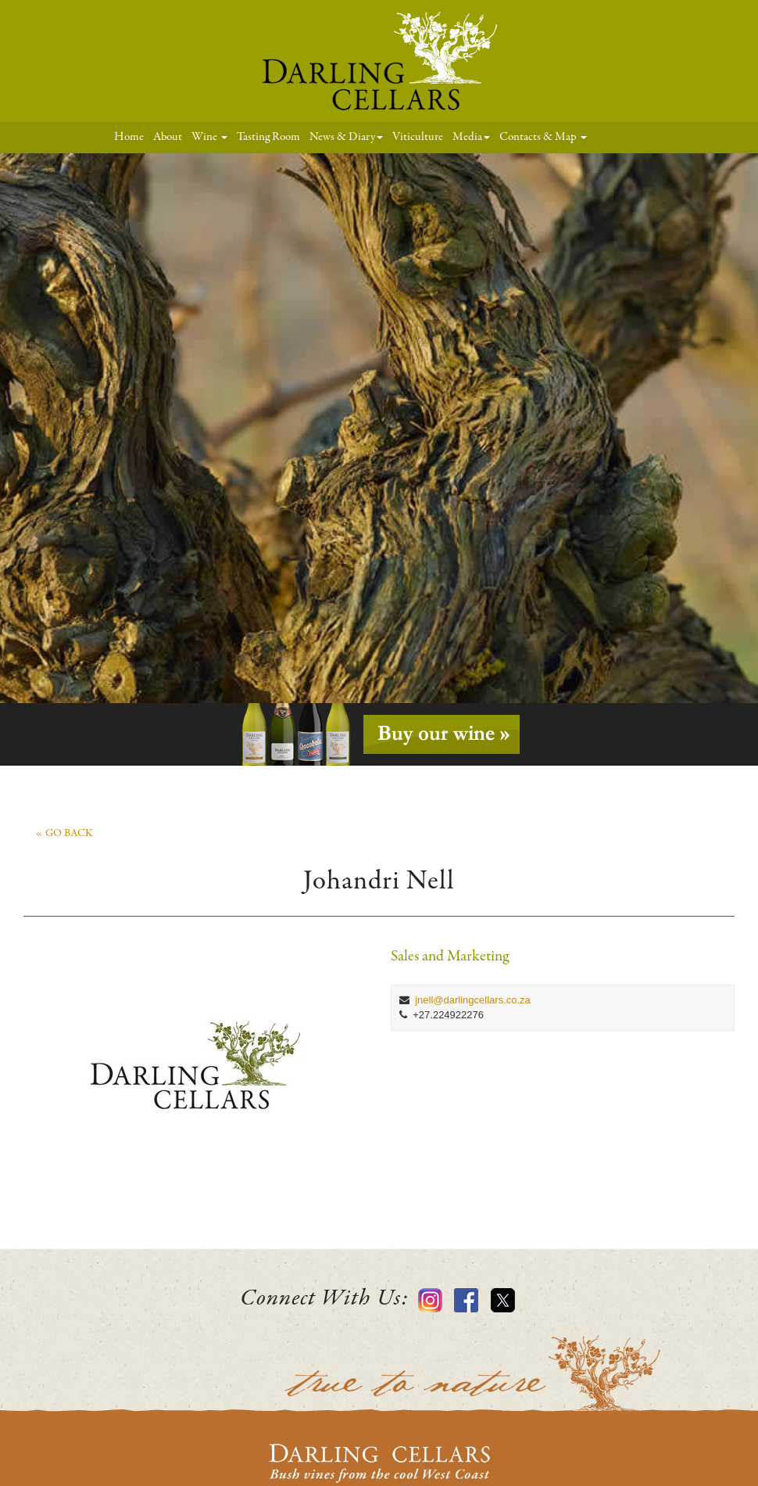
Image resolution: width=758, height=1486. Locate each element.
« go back (64, 833)
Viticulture (417, 137)
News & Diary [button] (346, 137)
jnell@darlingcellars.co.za (473, 1000)
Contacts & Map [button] (543, 137)
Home (131, 136)
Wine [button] (209, 137)
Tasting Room (268, 137)
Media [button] (471, 137)
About (167, 137)
